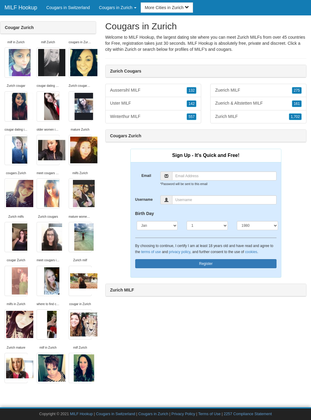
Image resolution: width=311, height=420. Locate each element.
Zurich (130, 49)
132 (191, 90)
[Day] (207, 225)
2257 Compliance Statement (248, 414)
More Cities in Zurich (167, 7)
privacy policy (179, 252)
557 (191, 117)
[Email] (224, 176)
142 (191, 104)
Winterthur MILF (153, 116)
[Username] (224, 199)
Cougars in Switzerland (68, 7)
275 (297, 90)
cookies (251, 252)
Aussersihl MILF (153, 90)
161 (297, 104)
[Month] (157, 225)
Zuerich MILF (258, 90)
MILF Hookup (21, 8)
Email (146, 176)
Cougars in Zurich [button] (117, 7)
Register (206, 264)
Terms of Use (209, 414)
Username (144, 199)
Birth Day (144, 213)
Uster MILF (153, 103)
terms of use (151, 252)
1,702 (295, 117)
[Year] (257, 225)
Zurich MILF (258, 116)
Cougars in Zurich (153, 414)
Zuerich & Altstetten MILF (258, 103)
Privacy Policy (183, 414)
